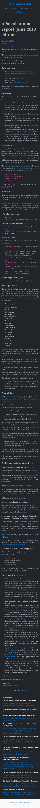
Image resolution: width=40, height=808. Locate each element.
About (7, 8)
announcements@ (10, 656)
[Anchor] (17, 68)
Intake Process (8, 112)
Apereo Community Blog (20, 4)
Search (32, 8)
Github (23, 804)
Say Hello (15, 8)
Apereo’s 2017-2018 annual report (12, 47)
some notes (16, 49)
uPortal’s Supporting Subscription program (20, 71)
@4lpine (28, 802)
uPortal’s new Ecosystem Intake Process (17, 608)
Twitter (25, 690)
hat (22, 679)
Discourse (5, 534)
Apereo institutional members (14, 493)
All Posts (24, 8)
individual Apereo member (19, 83)
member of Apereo (10, 650)
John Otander (23, 802)
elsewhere (22, 540)
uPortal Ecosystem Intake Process (16, 156)
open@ (11, 654)
